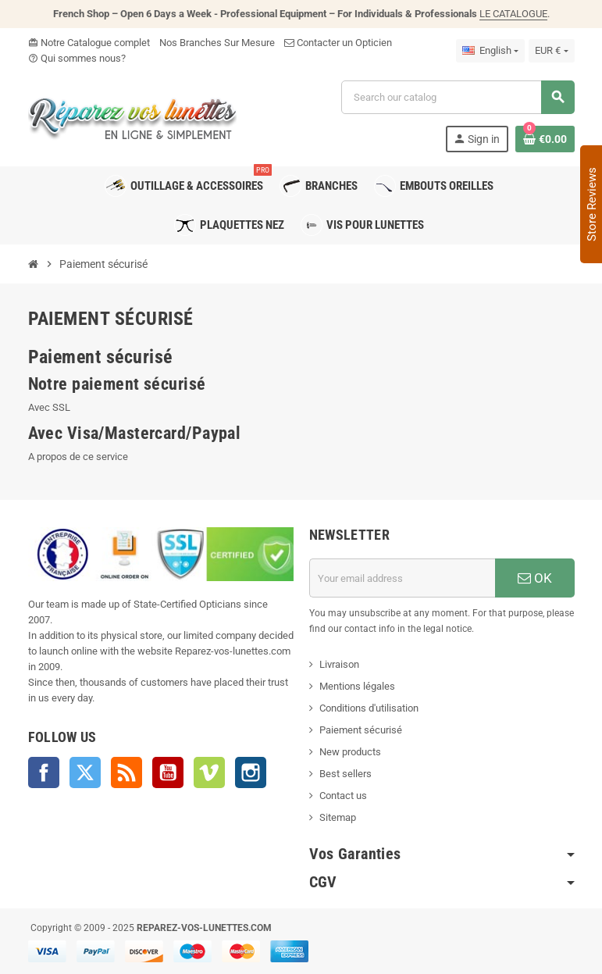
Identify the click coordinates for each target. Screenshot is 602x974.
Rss (126, 772)
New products (350, 752)
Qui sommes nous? (77, 58)
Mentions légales (357, 686)
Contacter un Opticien (338, 42)
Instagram (250, 772)
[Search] (457, 97)
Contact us (343, 795)
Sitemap (337, 817)
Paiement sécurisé (360, 730)
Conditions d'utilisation (369, 708)
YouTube (167, 772)
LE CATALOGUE (513, 14)
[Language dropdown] (490, 50)
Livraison (339, 664)
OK (535, 578)
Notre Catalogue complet (89, 42)
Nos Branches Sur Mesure (217, 42)
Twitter (85, 772)
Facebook (43, 772)
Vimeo (209, 772)
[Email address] (402, 578)
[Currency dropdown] (551, 50)
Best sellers (345, 774)
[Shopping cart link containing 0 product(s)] (545, 139)
